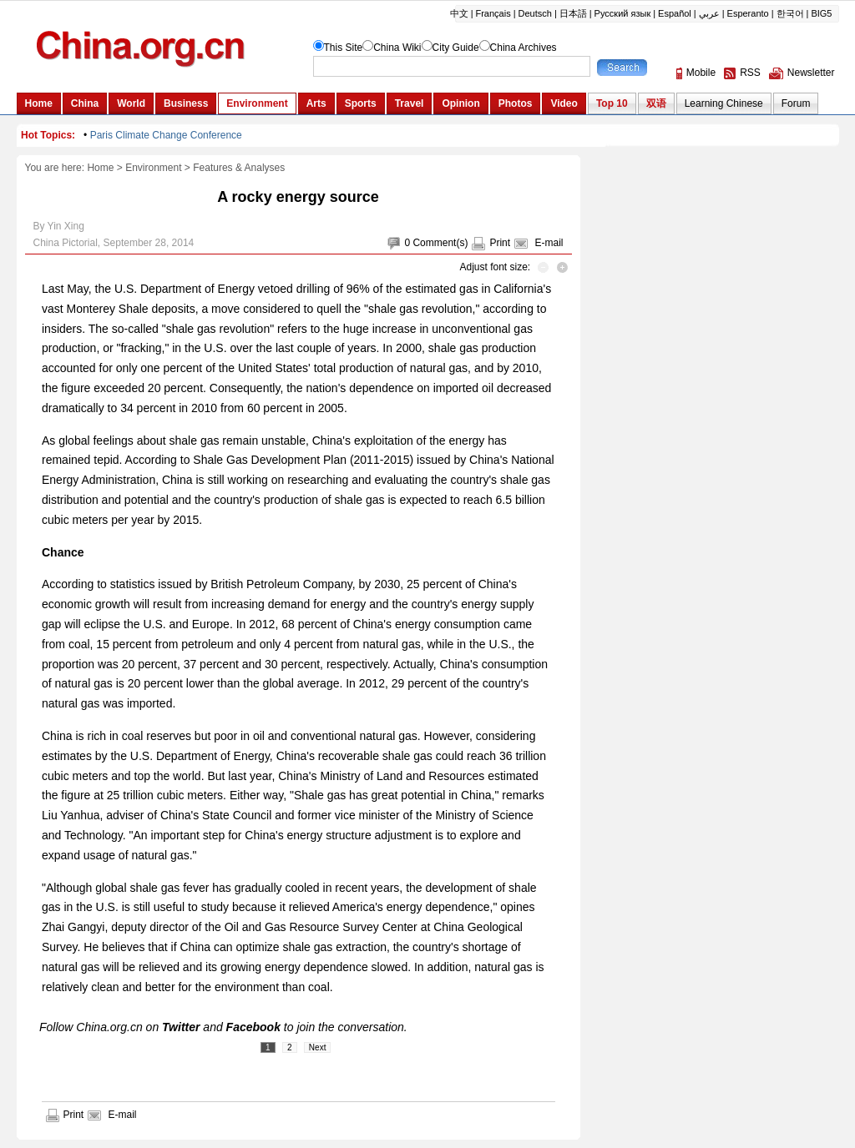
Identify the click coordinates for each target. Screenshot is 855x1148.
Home (100, 168)
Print (499, 243)
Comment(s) (440, 243)
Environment (153, 168)
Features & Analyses (239, 168)
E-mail (548, 243)
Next (317, 1047)
